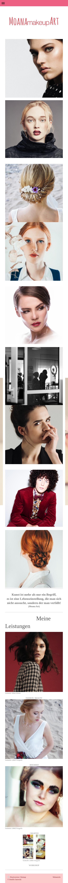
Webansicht (56, 877)
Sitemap (23, 877)
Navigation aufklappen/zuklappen (34, 3)
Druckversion (14, 877)
